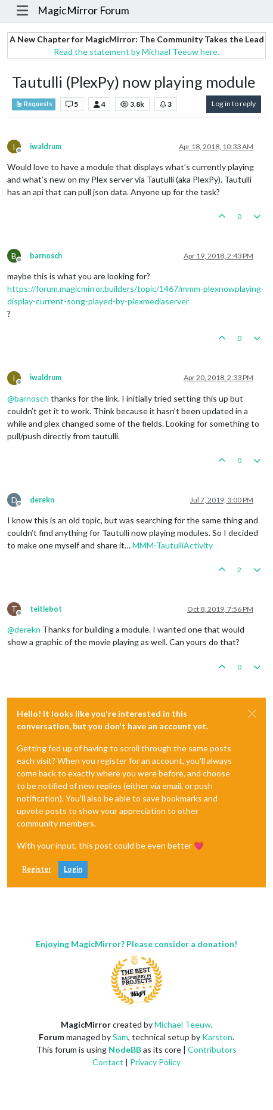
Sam (120, 1037)
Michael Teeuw (182, 1024)
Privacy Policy (155, 1062)
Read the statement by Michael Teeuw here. (136, 52)
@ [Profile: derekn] (24, 629)
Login (73, 869)
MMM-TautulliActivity (172, 545)
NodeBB (124, 1049)
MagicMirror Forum (83, 10)
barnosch (46, 255)
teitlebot (46, 609)
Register (36, 869)
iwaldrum (45, 146)
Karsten (217, 1037)
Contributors (212, 1049)
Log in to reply (234, 103)
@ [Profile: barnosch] (28, 398)
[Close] (252, 714)
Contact (107, 1062)
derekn (42, 499)
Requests (33, 103)
